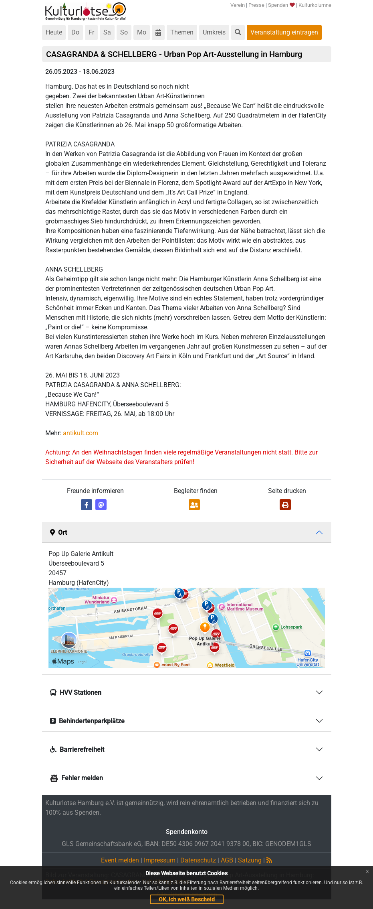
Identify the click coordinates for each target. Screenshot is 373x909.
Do (75, 32)
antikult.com (80, 433)
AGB (227, 860)
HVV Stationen (75, 692)
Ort (58, 532)
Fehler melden (76, 778)
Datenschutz (198, 860)
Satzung (250, 860)
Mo (141, 32)
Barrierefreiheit (77, 749)
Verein (237, 5)
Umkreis (214, 32)
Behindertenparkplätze (87, 721)
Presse (256, 5)
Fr (91, 32)
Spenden (281, 5)
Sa (107, 32)
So (124, 32)
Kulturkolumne (314, 5)
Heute (54, 32)
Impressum (159, 860)
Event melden (120, 860)
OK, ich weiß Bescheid (187, 899)
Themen (182, 32)
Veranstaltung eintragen (284, 32)
